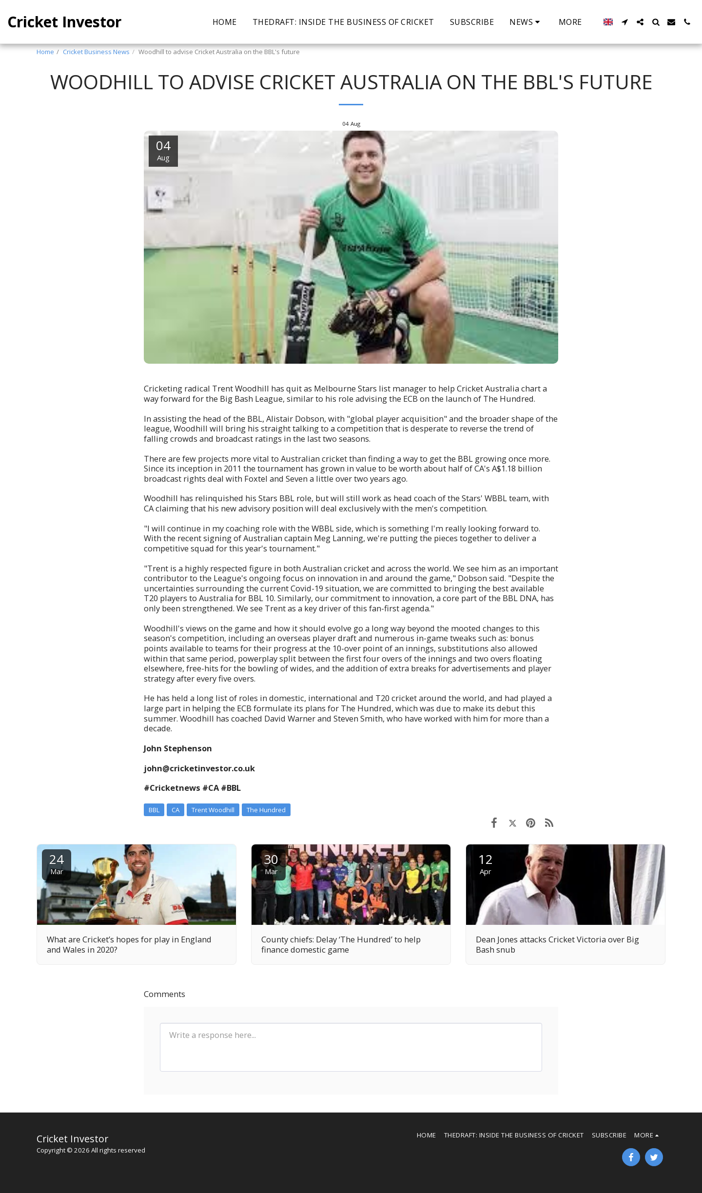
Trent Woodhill (213, 809)
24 (56, 863)
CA (175, 809)
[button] (526, 22)
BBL (154, 809)
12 (485, 863)
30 (271, 863)
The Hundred (266, 809)
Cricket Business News (96, 51)
